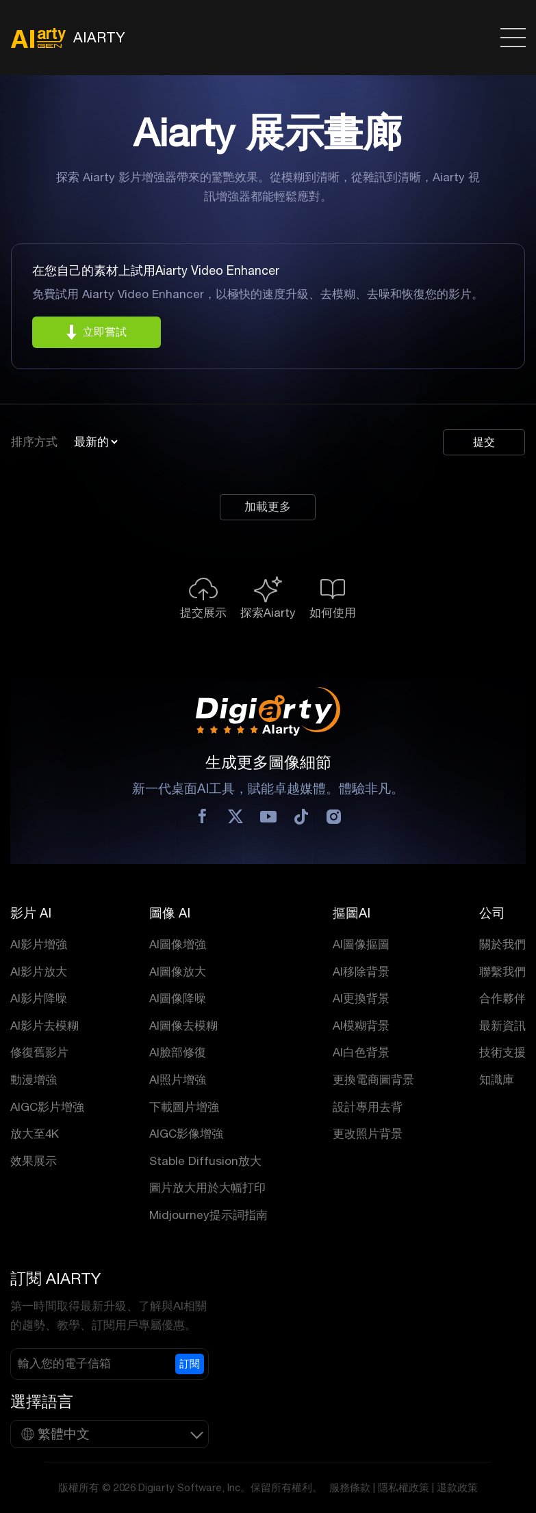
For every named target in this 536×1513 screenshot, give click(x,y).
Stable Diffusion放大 (205, 1161)
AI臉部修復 (177, 1052)
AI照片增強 (177, 1079)
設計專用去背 (368, 1107)
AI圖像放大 (177, 971)
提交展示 (203, 612)
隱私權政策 (403, 1487)
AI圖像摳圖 (361, 944)
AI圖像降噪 (177, 998)
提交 (484, 442)
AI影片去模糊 (44, 1025)
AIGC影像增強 (186, 1133)
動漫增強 (33, 1079)
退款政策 (457, 1487)
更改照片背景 (368, 1133)
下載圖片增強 (184, 1107)
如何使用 (332, 612)
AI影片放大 (38, 971)
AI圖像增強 (177, 944)
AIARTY (67, 38)
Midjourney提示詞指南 (208, 1215)
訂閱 (189, 1363)
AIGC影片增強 (47, 1107)
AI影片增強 (38, 944)
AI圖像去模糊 (183, 1025)
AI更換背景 (361, 998)
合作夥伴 (502, 998)
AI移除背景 (361, 971)
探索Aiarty (268, 612)
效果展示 (33, 1161)
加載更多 (267, 506)
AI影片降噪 (38, 998)
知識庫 (496, 1079)
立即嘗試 (105, 331)
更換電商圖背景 (373, 1079)
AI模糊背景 (361, 1025)
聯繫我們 (502, 971)
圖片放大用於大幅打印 (207, 1187)
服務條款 (349, 1487)
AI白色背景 (361, 1052)
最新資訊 (502, 1025)
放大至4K (34, 1133)
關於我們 (502, 944)
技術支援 (502, 1052)
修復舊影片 (39, 1052)
